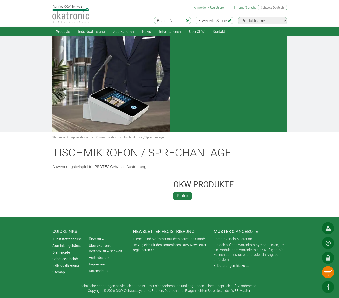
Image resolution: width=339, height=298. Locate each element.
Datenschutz (98, 271)
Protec (182, 195)
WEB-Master (240, 291)
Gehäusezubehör (65, 259)
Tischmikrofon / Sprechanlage (144, 137)
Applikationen (123, 31)
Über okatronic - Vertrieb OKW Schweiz (105, 248)
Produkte (63, 31)
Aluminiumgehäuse (66, 246)
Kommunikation (106, 137)
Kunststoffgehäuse (67, 239)
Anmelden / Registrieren (209, 7)
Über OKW (96, 239)
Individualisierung (91, 31)
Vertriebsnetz (99, 258)
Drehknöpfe (61, 252)
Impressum (97, 264)
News (146, 31)
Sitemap (58, 272)
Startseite (58, 137)
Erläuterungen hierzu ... (231, 266)
